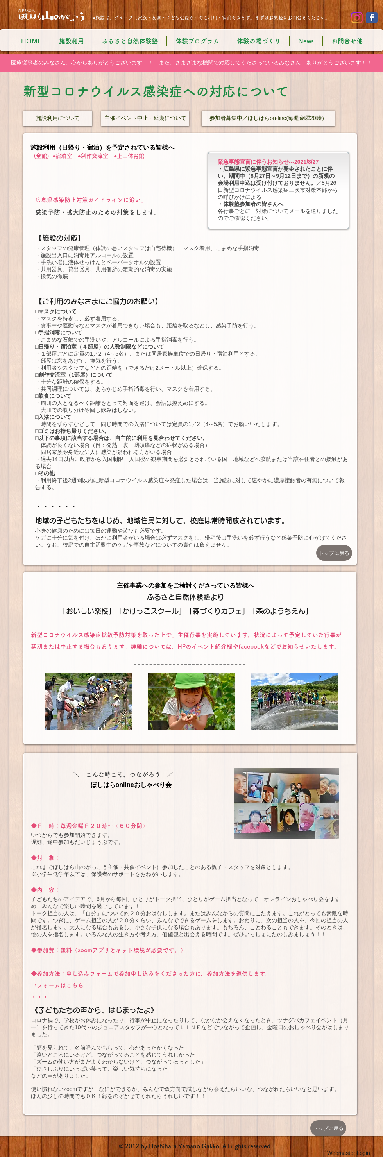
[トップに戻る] (334, 553)
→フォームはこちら (57, 985)
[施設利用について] (57, 118)
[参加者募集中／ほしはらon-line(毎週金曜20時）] (268, 118)
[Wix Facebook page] (372, 17)
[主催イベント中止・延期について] (145, 118)
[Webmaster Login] (348, 1153)
